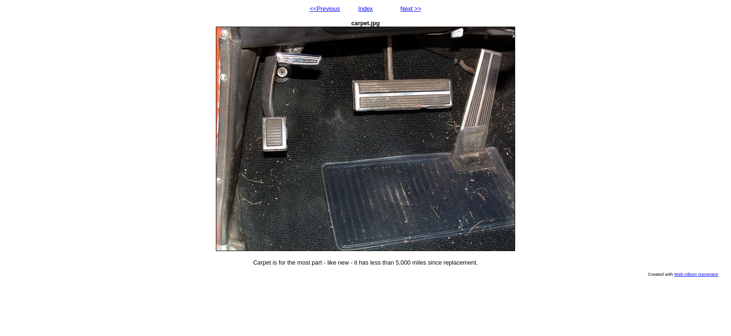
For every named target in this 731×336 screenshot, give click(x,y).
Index (365, 8)
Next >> (410, 8)
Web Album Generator (696, 274)
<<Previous (325, 8)
